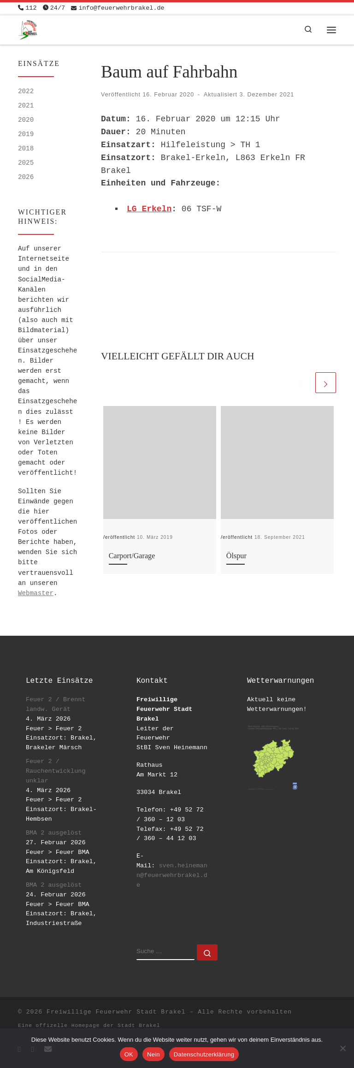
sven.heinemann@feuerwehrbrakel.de (171, 875)
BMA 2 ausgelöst (54, 832)
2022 (26, 91)
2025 (26, 163)
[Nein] (342, 1048)
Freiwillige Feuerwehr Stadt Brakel (116, 1011)
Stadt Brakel (139, 1025)
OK (128, 1054)
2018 (26, 148)
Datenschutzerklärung (204, 1054)
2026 (26, 177)
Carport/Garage (132, 556)
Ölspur (236, 556)
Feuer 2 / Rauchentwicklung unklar (56, 771)
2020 (26, 120)
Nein (153, 1054)
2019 (26, 134)
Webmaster (35, 593)
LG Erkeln (149, 209)
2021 (26, 105)
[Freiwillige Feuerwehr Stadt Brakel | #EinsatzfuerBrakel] (28, 29)
